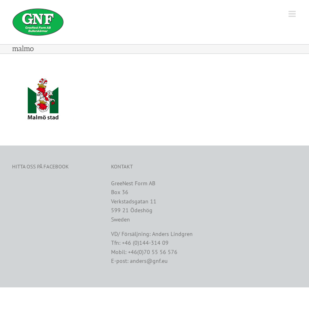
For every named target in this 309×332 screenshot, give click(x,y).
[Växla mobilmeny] (292, 14)
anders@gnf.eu (149, 260)
